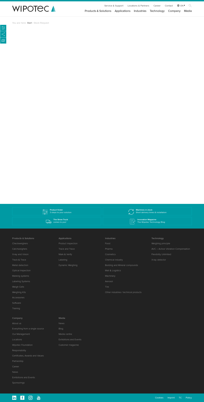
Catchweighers (19, 248)
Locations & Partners (138, 5)
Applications (122, 11)
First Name (23, 61)
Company (174, 11)
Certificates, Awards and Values (28, 355)
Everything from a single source (28, 328)
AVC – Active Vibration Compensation (170, 248)
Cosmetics (110, 254)
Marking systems (20, 275)
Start (29, 22)
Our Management (21, 334)
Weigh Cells (18, 286)
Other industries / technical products (123, 292)
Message (21, 159)
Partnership (17, 361)
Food (107, 243)
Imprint (171, 397)
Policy (189, 397)
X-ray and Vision (20, 254)
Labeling (63, 259)
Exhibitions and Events (23, 377)
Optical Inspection (21, 270)
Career (157, 5)
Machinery (110, 275)
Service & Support (113, 5)
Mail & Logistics (113, 270)
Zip (19, 110)
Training (16, 308)
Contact (169, 5)
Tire (107, 286)
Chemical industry (114, 259)
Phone (20, 134)
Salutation (23, 52)
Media (188, 11)
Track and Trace (67, 248)
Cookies (159, 397)
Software (16, 303)
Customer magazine (69, 345)
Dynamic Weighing (68, 265)
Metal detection (20, 265)
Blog (61, 328)
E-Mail (20, 122)
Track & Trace (19, 259)
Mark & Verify (65, 254)
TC (180, 397)
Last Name (23, 73)
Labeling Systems (21, 281)
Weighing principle (160, 243)
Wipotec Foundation (22, 345)
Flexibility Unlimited (161, 254)
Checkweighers (20, 243)
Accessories (18, 297)
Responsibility (19, 350)
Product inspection (68, 243)
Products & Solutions (98, 11)
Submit (25, 186)
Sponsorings (18, 382)
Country (21, 98)
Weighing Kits (19, 292)
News (15, 372)
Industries (140, 11)
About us (16, 323)
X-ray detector (158, 259)
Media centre (65, 334)
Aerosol (109, 281)
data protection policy (53, 177)
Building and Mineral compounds (121, 265)
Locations (17, 339)
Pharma (109, 248)
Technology (157, 11)
